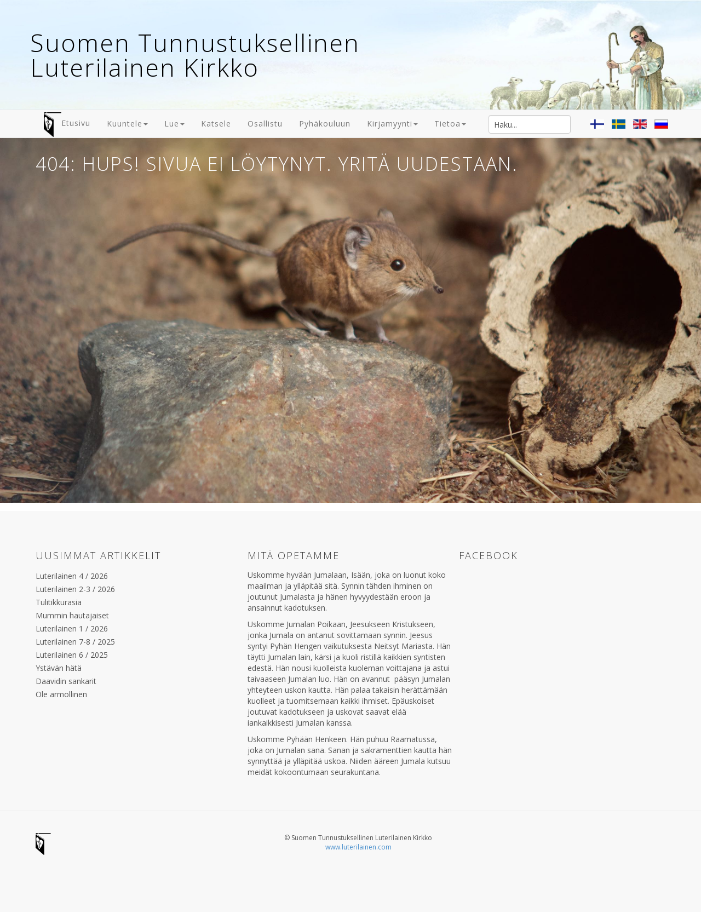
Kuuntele (127, 123)
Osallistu (265, 123)
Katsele (216, 123)
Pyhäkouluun (324, 123)
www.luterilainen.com (358, 847)
